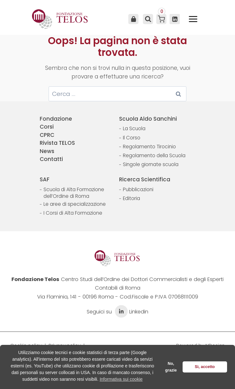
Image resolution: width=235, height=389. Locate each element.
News (47, 151)
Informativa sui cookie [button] (121, 379)
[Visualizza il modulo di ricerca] (147, 19)
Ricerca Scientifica (144, 179)
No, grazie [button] (171, 366)
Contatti (51, 159)
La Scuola (134, 128)
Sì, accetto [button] (205, 367)
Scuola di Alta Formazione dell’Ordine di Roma (74, 193)
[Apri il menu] (193, 19)
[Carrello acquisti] (161, 19)
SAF (45, 179)
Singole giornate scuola (150, 164)
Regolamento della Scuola (154, 155)
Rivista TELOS (57, 143)
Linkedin (130, 311)
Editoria (131, 198)
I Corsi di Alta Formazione (73, 213)
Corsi (47, 127)
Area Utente (133, 19)
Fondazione (56, 119)
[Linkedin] (175, 19)
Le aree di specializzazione (75, 204)
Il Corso (131, 137)
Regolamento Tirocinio (149, 146)
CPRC (47, 135)
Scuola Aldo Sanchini (148, 119)
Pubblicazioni (138, 189)
